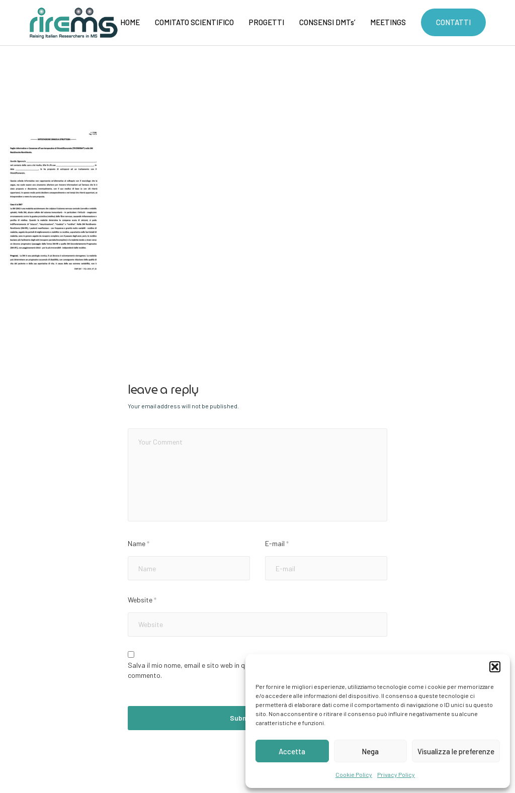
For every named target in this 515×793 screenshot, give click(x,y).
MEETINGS (388, 22)
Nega (370, 751)
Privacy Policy (396, 774)
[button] (495, 667)
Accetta (292, 751)
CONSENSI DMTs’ (327, 22)
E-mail (277, 543)
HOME (130, 22)
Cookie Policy (353, 774)
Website (142, 599)
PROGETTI (266, 22)
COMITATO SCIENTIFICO (194, 22)
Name (138, 543)
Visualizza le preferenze (455, 751)
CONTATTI (453, 22)
